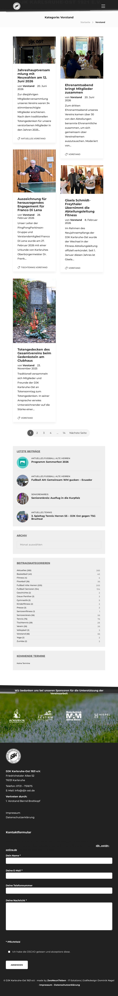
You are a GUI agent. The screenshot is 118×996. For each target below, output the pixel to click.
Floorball (21, 581)
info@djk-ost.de (25, 790)
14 (64, 432)
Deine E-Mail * (59, 874)
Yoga (19, 637)
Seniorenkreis (39, 494)
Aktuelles (27, 138)
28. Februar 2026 (29, 216)
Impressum (13, 812)
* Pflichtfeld (13, 941)
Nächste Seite (78, 432)
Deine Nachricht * (59, 914)
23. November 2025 (29, 367)
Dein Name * (59, 859)
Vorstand (40, 138)
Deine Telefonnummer (59, 889)
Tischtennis (28, 267)
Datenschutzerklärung (20, 817)
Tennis (48, 512)
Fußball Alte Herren (57, 458)
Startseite (85, 22)
